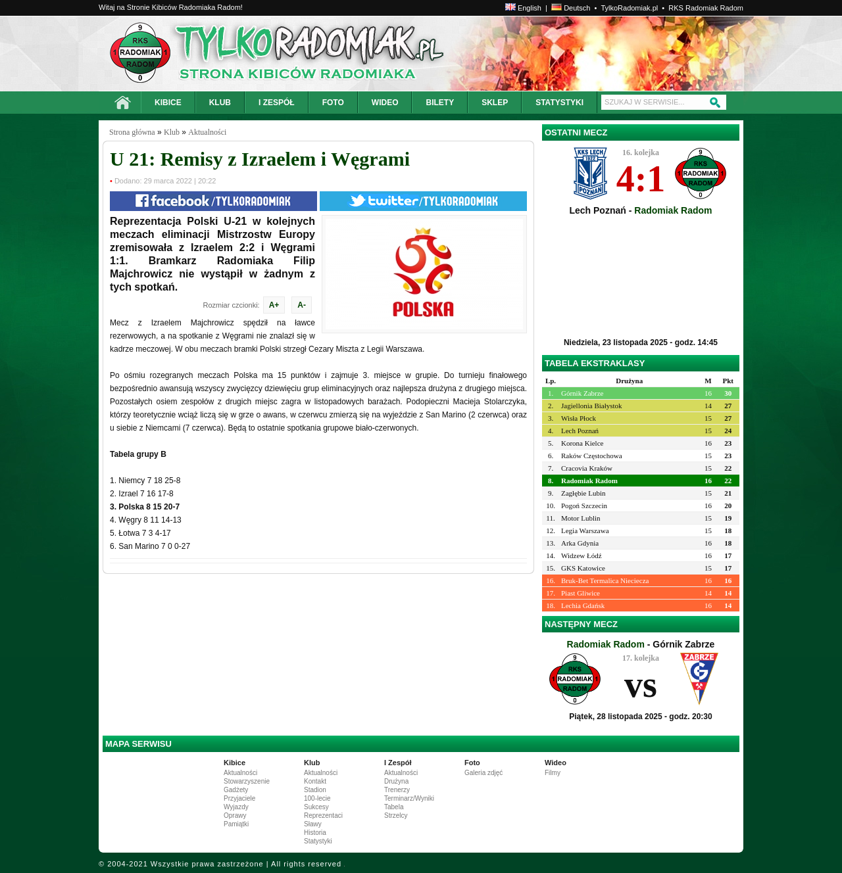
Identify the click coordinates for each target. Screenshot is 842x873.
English (523, 8)
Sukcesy (316, 807)
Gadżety (236, 789)
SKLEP (495, 102)
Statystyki (318, 841)
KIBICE (168, 102)
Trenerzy (397, 789)
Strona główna (132, 132)
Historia (315, 832)
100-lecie (317, 798)
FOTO (333, 102)
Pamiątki (236, 824)
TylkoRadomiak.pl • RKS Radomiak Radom (672, 8)
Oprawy (235, 815)
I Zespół (398, 763)
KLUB (220, 102)
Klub (172, 132)
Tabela (393, 807)
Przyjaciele (239, 798)
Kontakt (315, 781)
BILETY (440, 102)
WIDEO (385, 102)
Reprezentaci (323, 815)
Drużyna (396, 781)
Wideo (555, 763)
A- (301, 305)
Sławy (313, 824)
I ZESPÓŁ (277, 102)
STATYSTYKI (559, 102)
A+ (274, 305)
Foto (472, 763)
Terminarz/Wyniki (409, 798)
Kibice (234, 763)
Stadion (315, 789)
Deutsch (570, 8)
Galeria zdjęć (483, 772)
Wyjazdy (236, 807)
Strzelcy (396, 815)
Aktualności (207, 132)
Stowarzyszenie (247, 781)
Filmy (552, 772)
